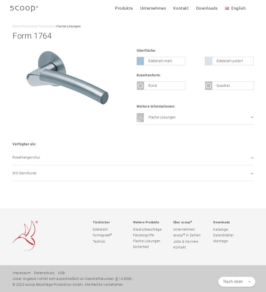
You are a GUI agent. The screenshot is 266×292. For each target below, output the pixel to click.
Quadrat (223, 86)
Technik (99, 241)
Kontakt (181, 8)
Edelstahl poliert (230, 61)
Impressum (22, 273)
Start (16, 26)
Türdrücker (45, 26)
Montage (220, 241)
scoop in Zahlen (187, 235)
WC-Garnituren (133, 173)
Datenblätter (223, 235)
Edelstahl (100, 229)
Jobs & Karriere (185, 241)
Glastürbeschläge (147, 229)
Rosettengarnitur (133, 157)
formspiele (102, 235)
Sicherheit (141, 246)
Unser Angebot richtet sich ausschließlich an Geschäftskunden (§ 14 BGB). (73, 278)
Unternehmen (184, 229)
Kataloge (220, 229)
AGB (61, 273)
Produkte (28, 26)
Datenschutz (44, 273)
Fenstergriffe (143, 235)
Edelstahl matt (160, 61)
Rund (152, 86)
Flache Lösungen (195, 117)
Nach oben (233, 281)
